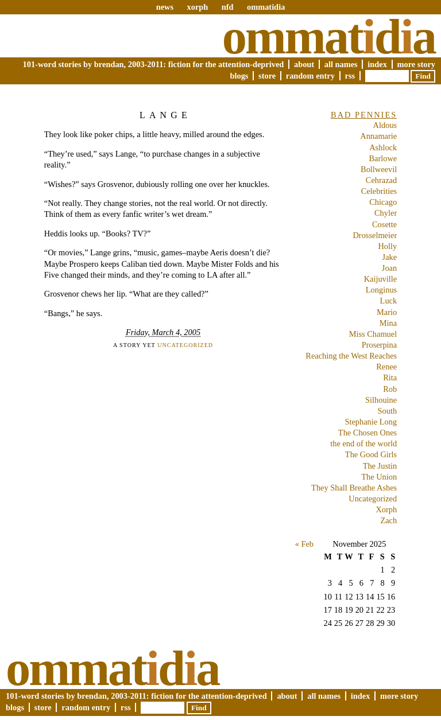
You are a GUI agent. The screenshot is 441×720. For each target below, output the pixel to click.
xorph (197, 6)
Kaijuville (380, 278)
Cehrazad (381, 180)
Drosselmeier (375, 235)
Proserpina (379, 344)
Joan (389, 268)
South (387, 410)
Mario (387, 312)
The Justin (380, 465)
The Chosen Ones (367, 432)
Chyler (385, 212)
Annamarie (378, 136)
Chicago (383, 202)
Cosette (384, 224)
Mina (388, 323)
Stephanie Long (371, 421)
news (164, 6)
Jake (389, 257)
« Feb (304, 543)
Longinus (381, 289)
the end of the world (363, 443)
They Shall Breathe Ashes (354, 487)
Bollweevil (379, 169)
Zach (388, 520)
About (304, 64)
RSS (350, 75)
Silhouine (381, 399)
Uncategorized (185, 345)
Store (267, 75)
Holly (387, 246)
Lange (165, 115)
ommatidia (266, 6)
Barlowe (383, 158)
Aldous (385, 125)
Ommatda (328, 36)
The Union (379, 476)
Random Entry (310, 75)
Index (377, 64)
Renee (386, 366)
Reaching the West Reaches (351, 355)
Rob (390, 389)
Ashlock (383, 147)
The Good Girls (371, 454)
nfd (228, 6)
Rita (390, 377)
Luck (388, 300)
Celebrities (379, 191)
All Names (341, 64)
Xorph (386, 509)
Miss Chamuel (373, 333)
